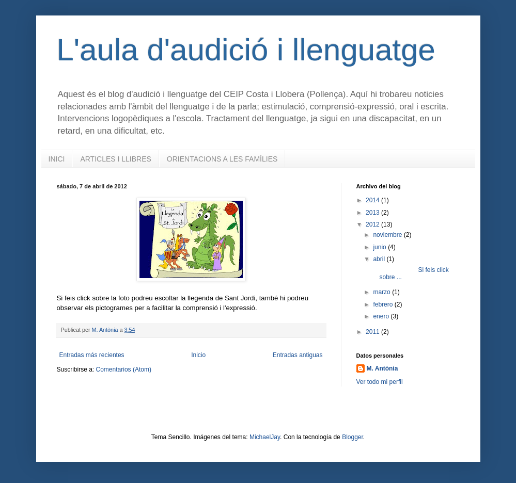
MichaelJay (264, 437)
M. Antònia (382, 368)
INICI (57, 159)
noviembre (388, 234)
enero (381, 316)
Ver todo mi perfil (379, 381)
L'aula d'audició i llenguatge (246, 50)
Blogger (352, 437)
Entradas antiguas (298, 355)
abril (379, 259)
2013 (373, 212)
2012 (373, 224)
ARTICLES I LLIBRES (115, 159)
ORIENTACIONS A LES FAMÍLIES (222, 159)
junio (380, 247)
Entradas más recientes (91, 355)
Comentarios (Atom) (123, 369)
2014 (373, 200)
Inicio (198, 355)
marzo (382, 292)
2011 (373, 331)
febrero (383, 304)
